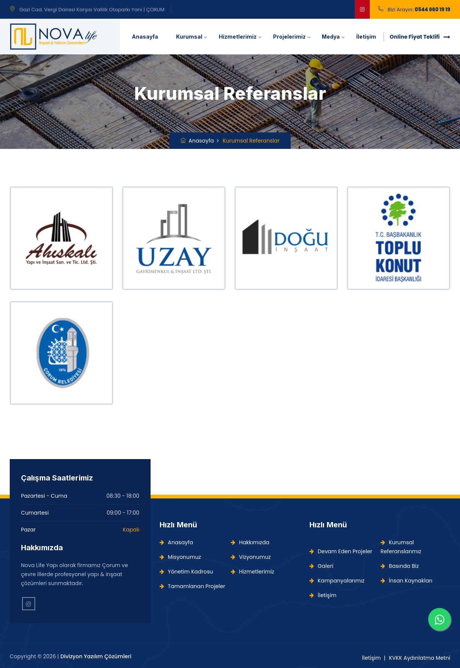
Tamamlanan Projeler (192, 586)
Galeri (321, 566)
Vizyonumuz (251, 557)
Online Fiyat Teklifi (420, 37)
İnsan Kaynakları (407, 580)
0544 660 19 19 (432, 9)
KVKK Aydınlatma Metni (419, 658)
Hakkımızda (250, 542)
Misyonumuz (180, 557)
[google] (362, 9)
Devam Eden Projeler (340, 551)
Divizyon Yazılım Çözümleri (95, 656)
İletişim (366, 36)
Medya (331, 36)
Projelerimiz (289, 36)
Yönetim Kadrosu (186, 571)
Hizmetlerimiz (238, 36)
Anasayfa (145, 36)
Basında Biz (400, 566)
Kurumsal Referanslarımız (401, 547)
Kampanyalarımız (336, 580)
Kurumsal (189, 36)
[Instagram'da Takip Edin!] (28, 603)
